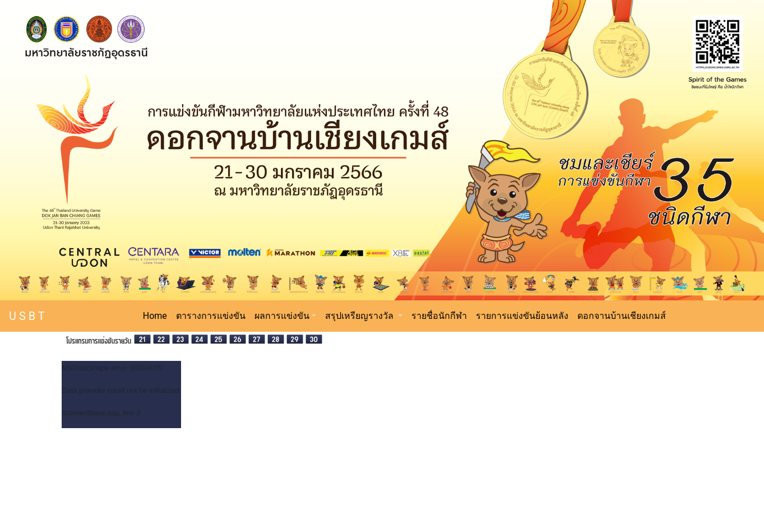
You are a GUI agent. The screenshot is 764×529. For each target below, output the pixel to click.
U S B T (27, 316)
